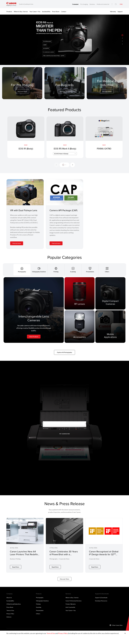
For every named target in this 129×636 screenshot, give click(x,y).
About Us (9, 596)
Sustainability (46, 11)
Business (92, 4)
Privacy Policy (10, 612)
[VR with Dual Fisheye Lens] (25, 192)
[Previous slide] (56, 164)
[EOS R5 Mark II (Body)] (64, 137)
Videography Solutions (42, 599)
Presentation (39, 609)
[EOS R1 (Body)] (25, 137)
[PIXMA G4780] (104, 137)
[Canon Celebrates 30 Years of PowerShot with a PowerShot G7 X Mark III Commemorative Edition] (64, 544)
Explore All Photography (64, 352)
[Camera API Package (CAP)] (64, 192)
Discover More (22, 91)
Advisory (8, 615)
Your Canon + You (34, 11)
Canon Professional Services (74, 599)
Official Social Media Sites (13, 603)
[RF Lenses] (79, 293)
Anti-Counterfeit (70, 606)
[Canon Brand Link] (11, 4)
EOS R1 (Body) (26, 148)
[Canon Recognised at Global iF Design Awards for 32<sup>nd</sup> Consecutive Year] (104, 544)
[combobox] (65, 153)
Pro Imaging (84, 4)
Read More (15, 566)
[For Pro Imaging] (22, 88)
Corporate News (64, 559)
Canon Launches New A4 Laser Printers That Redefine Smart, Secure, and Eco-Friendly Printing (24, 556)
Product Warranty (71, 603)
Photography (53, 559)
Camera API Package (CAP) (63, 210)
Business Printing (15, 559)
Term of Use (51, 633)
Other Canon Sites (117, 624)
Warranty (113, 11)
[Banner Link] (64, 40)
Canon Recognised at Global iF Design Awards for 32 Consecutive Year (103, 554)
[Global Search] (116, 4)
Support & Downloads (101, 596)
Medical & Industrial (103, 4)
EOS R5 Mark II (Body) (65, 148)
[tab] (21, 269)
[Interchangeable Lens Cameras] (34, 310)
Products (9, 11)
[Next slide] (72, 164)
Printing (38, 603)
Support (120, 11)
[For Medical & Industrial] (106, 86)
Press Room (55, 11)
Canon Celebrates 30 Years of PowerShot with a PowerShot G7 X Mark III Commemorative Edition (63, 556)
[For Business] (64, 88)
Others (38, 612)
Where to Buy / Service (21, 11)
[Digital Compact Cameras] (110, 293)
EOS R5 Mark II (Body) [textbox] (61, 153)
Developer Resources (101, 599)
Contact (63, 11)
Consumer (75, 4)
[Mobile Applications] (110, 326)
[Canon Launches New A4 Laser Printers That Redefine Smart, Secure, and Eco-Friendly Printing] (25, 544)
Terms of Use (10, 609)
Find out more (16, 243)
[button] (122, 35)
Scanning (38, 606)
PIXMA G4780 (104, 148)
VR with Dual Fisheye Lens (23, 210)
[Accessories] (79, 326)
